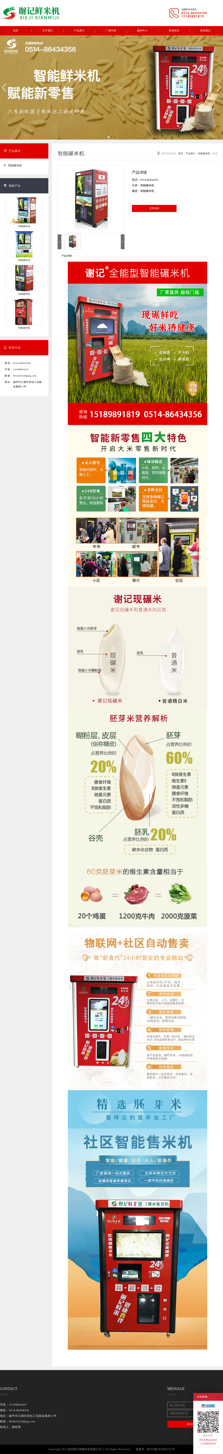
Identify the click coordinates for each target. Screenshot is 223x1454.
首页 (15, 30)
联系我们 (205, 30)
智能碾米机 (13, 165)
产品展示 (79, 30)
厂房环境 (111, 30)
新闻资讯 (174, 30)
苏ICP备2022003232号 (161, 1449)
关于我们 (47, 30)
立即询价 (154, 208)
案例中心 (142, 30)
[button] (4, 87)
